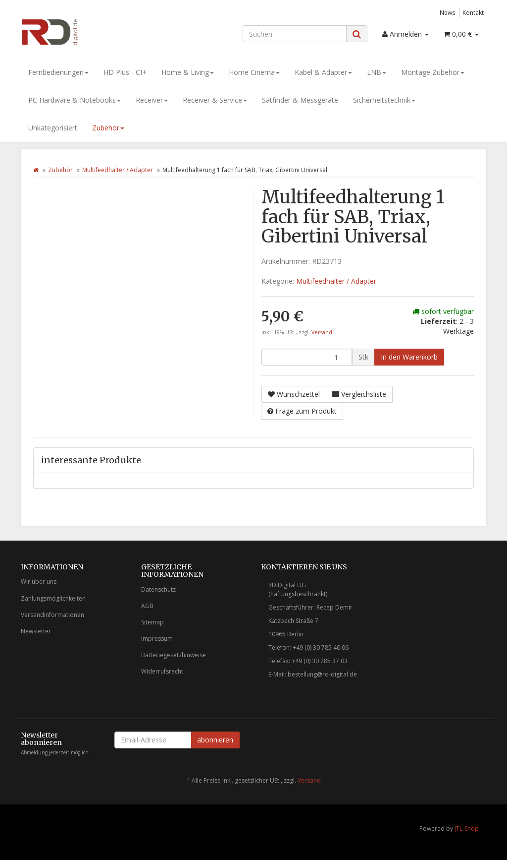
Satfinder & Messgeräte (300, 100)
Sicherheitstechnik (384, 100)
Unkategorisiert (52, 127)
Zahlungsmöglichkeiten (53, 598)
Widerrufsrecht (162, 671)
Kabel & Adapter (323, 72)
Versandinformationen (52, 615)
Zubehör (108, 127)
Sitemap (152, 622)
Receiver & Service (215, 100)
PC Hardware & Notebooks (74, 100)
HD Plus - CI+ (125, 72)
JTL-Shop (467, 828)
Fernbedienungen (58, 72)
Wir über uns (38, 581)
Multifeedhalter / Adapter (117, 170)
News (448, 12)
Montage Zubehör (432, 72)
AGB (147, 606)
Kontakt (473, 12)
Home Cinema (254, 72)
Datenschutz (158, 589)
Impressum (157, 638)
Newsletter (36, 631)
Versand (321, 332)
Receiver (152, 100)
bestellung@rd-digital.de (322, 674)
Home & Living (187, 72)
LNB (376, 72)
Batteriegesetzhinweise (173, 655)
